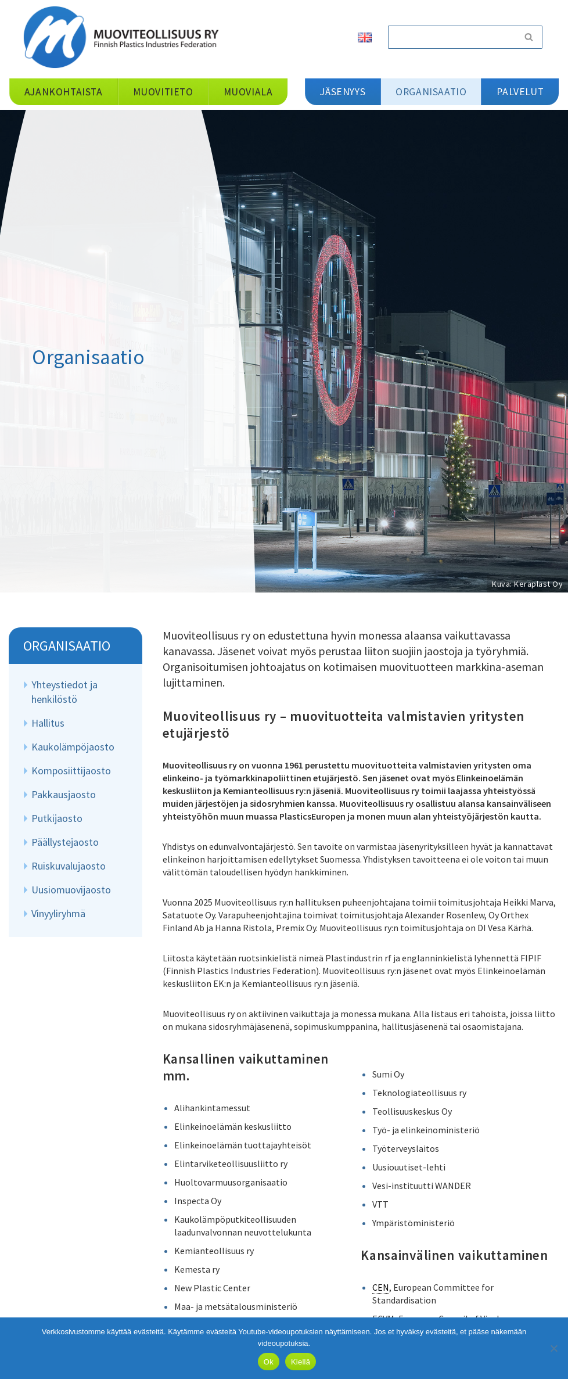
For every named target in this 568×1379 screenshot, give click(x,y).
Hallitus (47, 723)
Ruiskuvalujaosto (68, 865)
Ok (269, 1362)
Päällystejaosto (65, 842)
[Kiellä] (553, 1348)
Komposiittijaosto (71, 770)
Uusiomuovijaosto (71, 889)
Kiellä (300, 1362)
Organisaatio (66, 646)
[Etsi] (452, 37)
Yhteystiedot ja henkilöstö (64, 692)
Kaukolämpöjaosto (72, 746)
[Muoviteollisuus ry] (124, 37)
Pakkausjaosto (63, 794)
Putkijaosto (56, 818)
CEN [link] (380, 1287)
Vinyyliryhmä (58, 913)
